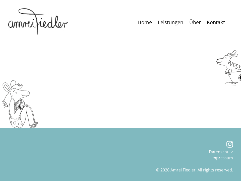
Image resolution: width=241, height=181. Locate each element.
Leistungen (170, 22)
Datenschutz (221, 152)
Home (145, 22)
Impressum (222, 158)
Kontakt (216, 22)
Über (195, 22)
